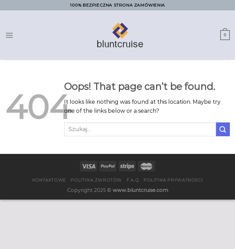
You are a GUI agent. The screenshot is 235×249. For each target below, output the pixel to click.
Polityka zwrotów (96, 180)
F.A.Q (133, 180)
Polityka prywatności (173, 180)
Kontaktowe (49, 180)
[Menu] (9, 35)
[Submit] (223, 129)
